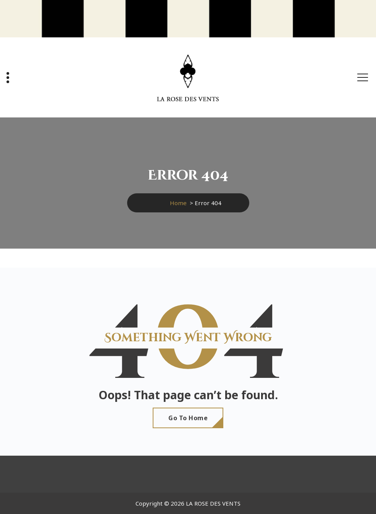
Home (178, 203)
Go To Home (188, 418)
